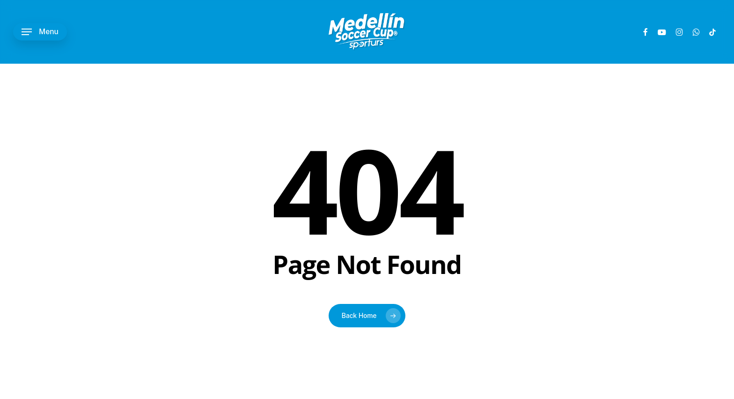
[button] (40, 32)
